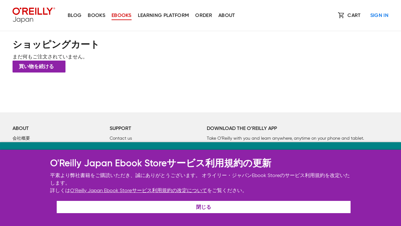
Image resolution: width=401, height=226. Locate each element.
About (226, 15)
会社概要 (21, 138)
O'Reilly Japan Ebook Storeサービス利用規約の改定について (138, 190)
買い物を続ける (36, 66)
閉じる (203, 207)
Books (96, 15)
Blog (74, 15)
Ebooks (122, 15)
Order (203, 15)
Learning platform (163, 15)
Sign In (379, 15)
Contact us (121, 138)
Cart (354, 15)
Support (120, 128)
